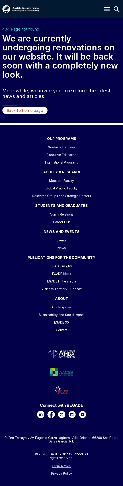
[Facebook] (51, 414)
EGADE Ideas (61, 274)
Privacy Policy (61, 473)
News (61, 248)
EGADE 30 (61, 322)
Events (61, 240)
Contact (61, 330)
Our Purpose (61, 307)
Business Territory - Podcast (61, 289)
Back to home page (25, 110)
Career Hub (61, 222)
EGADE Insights (61, 266)
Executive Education (61, 155)
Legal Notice (61, 466)
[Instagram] (72, 414)
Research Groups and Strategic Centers (61, 196)
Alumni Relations (61, 214)
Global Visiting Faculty (61, 188)
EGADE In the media (61, 281)
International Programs (61, 162)
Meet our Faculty (61, 181)
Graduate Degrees (61, 147)
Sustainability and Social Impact (61, 315)
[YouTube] (82, 414)
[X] (61, 414)
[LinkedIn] (40, 414)
